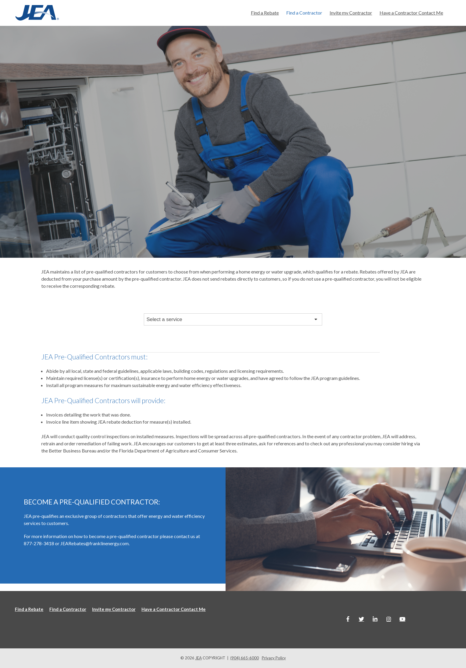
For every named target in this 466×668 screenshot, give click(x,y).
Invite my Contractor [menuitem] (351, 12)
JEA (198, 658)
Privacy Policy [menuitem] (274, 658)
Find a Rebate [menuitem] (265, 12)
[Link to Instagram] (388, 619)
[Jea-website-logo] (37, 13)
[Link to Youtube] (402, 619)
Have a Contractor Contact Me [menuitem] (411, 12)
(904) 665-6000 (244, 658)
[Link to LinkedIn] (375, 619)
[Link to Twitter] (361, 619)
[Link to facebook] (347, 619)
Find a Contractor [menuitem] (304, 12)
